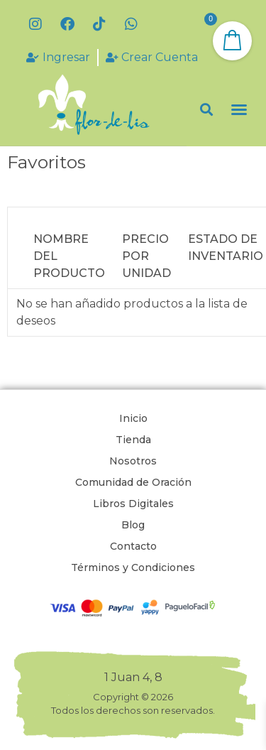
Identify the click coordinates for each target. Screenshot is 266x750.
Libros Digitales (133, 503)
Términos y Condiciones (133, 567)
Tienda (133, 439)
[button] (206, 109)
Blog (133, 524)
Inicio (133, 418)
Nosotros (133, 461)
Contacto (133, 546)
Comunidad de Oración (133, 482)
